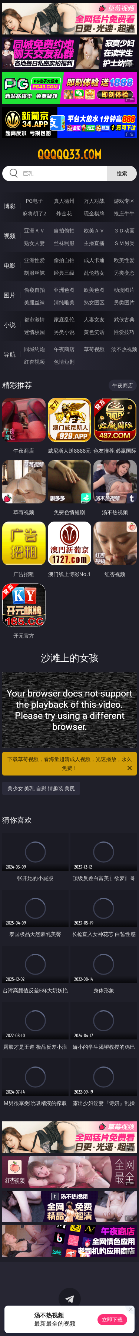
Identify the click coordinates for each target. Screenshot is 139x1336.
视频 (10, 236)
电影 (10, 265)
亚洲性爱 (34, 260)
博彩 (10, 206)
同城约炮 (34, 349)
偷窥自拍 (34, 289)
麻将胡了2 (34, 213)
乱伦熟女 (94, 272)
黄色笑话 (94, 331)
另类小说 (64, 331)
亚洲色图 (64, 289)
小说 (10, 325)
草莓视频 (94, 349)
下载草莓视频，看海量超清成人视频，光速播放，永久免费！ (70, 764)
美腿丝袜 (34, 302)
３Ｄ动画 (124, 230)
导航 (10, 354)
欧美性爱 (124, 260)
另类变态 (124, 272)
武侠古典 (124, 319)
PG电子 (34, 200)
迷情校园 (34, 331)
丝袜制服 (64, 243)
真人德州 (64, 200)
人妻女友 (94, 319)
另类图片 (124, 302)
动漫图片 (124, 289)
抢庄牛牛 (124, 213)
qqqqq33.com (69, 154)
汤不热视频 (124, 349)
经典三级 (64, 272)
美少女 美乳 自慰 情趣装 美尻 (41, 788)
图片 (10, 295)
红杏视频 (34, 361)
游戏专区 (124, 200)
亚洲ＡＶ (34, 230)
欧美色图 (94, 289)
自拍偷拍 (64, 230)
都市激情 (34, 319)
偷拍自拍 (64, 260)
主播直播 (94, 243)
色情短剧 (64, 361)
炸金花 (64, 213)
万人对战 (94, 200)
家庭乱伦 (64, 319)
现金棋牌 (94, 213)
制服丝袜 (34, 272)
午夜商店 (64, 349)
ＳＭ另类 (124, 243)
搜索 (122, 173)
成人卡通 (94, 260)
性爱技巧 (124, 331)
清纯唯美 (64, 302)
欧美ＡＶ (94, 230)
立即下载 (112, 1319)
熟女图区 (94, 302)
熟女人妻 (34, 243)
